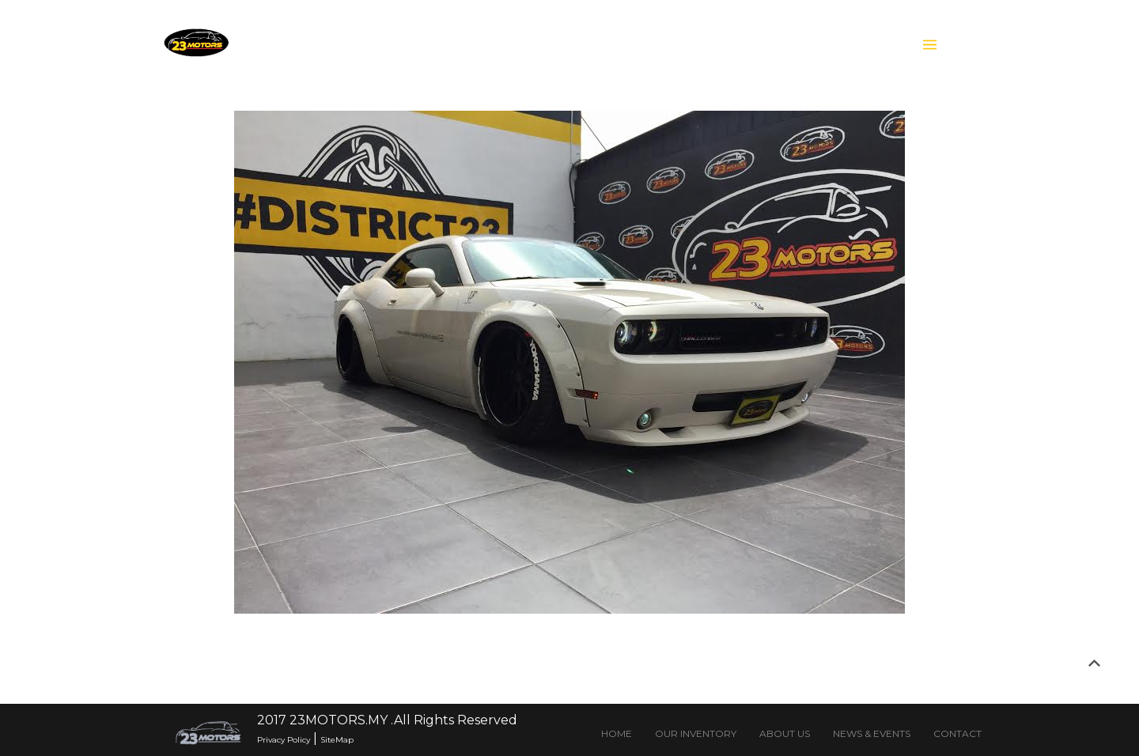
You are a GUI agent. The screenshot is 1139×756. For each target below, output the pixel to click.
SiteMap (337, 740)
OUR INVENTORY (695, 733)
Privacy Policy (283, 740)
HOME (616, 733)
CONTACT (957, 733)
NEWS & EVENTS (871, 733)
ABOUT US (784, 733)
